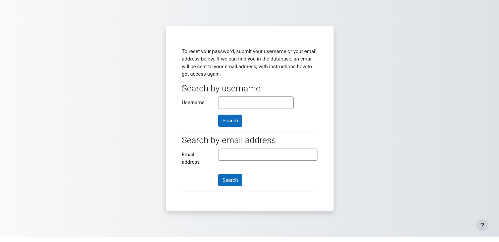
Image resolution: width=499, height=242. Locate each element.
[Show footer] (482, 225)
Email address (191, 158)
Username (193, 102)
